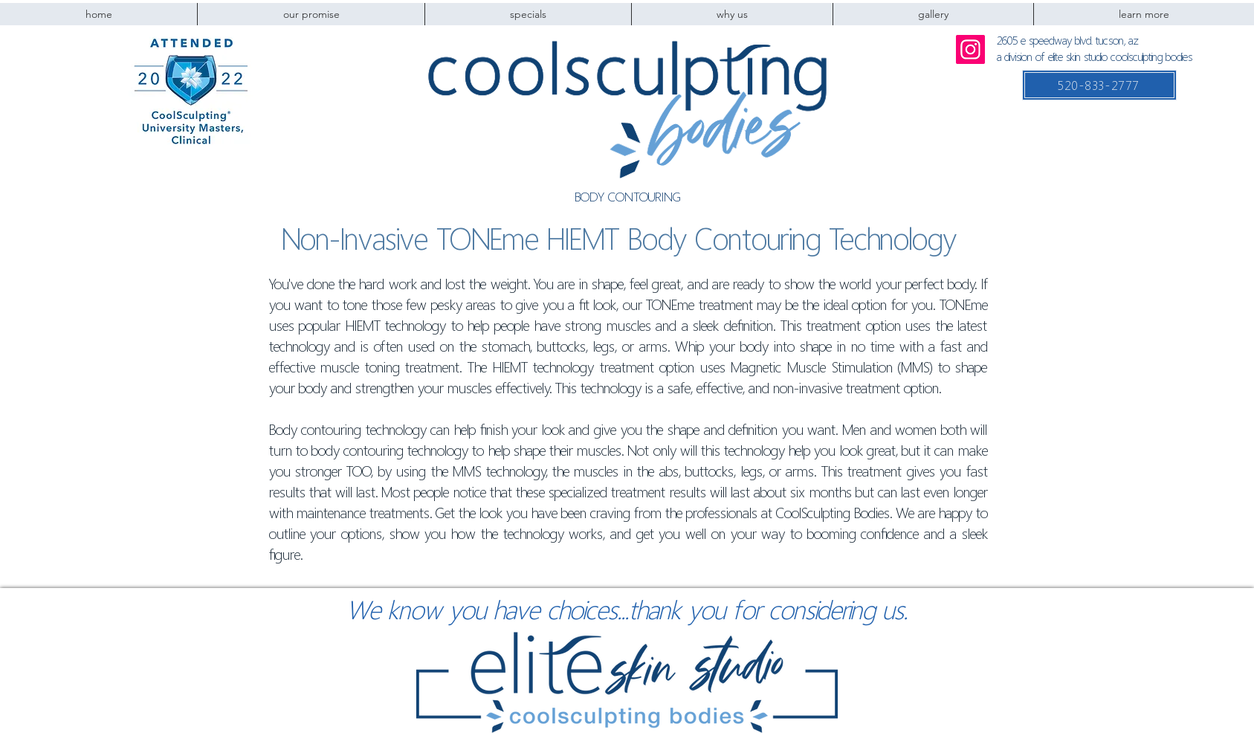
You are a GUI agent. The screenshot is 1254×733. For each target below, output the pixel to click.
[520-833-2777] (1099, 85)
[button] (732, 14)
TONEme (487, 239)
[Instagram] (970, 49)
